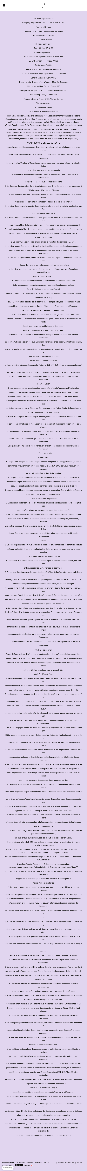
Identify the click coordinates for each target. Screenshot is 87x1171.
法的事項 (79, 1162)
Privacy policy (8, 1165)
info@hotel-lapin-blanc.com (66, 1162)
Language (27, 1165)
